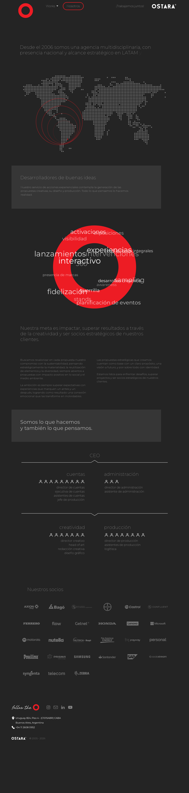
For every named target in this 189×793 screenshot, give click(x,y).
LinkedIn (63, 707)
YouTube (70, 707)
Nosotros (73, 6)
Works (51, 6)
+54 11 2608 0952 (25, 727)
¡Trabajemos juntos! (130, 6)
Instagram (48, 707)
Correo (55, 707)
